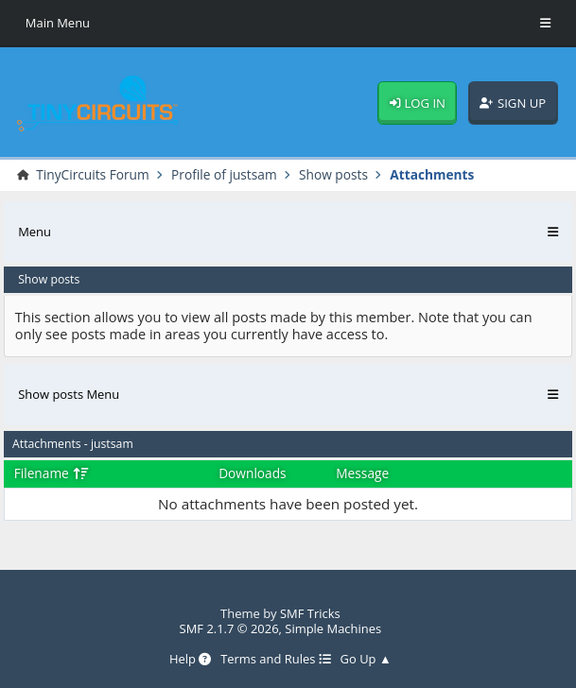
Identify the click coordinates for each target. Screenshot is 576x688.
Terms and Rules (275, 659)
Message (362, 474)
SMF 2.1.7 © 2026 (228, 628)
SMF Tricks (310, 614)
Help (190, 659)
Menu (34, 231)
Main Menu (58, 22)
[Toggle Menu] (545, 23)
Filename (51, 473)
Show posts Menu (69, 394)
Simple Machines (333, 628)
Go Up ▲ (366, 659)
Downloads (252, 474)
